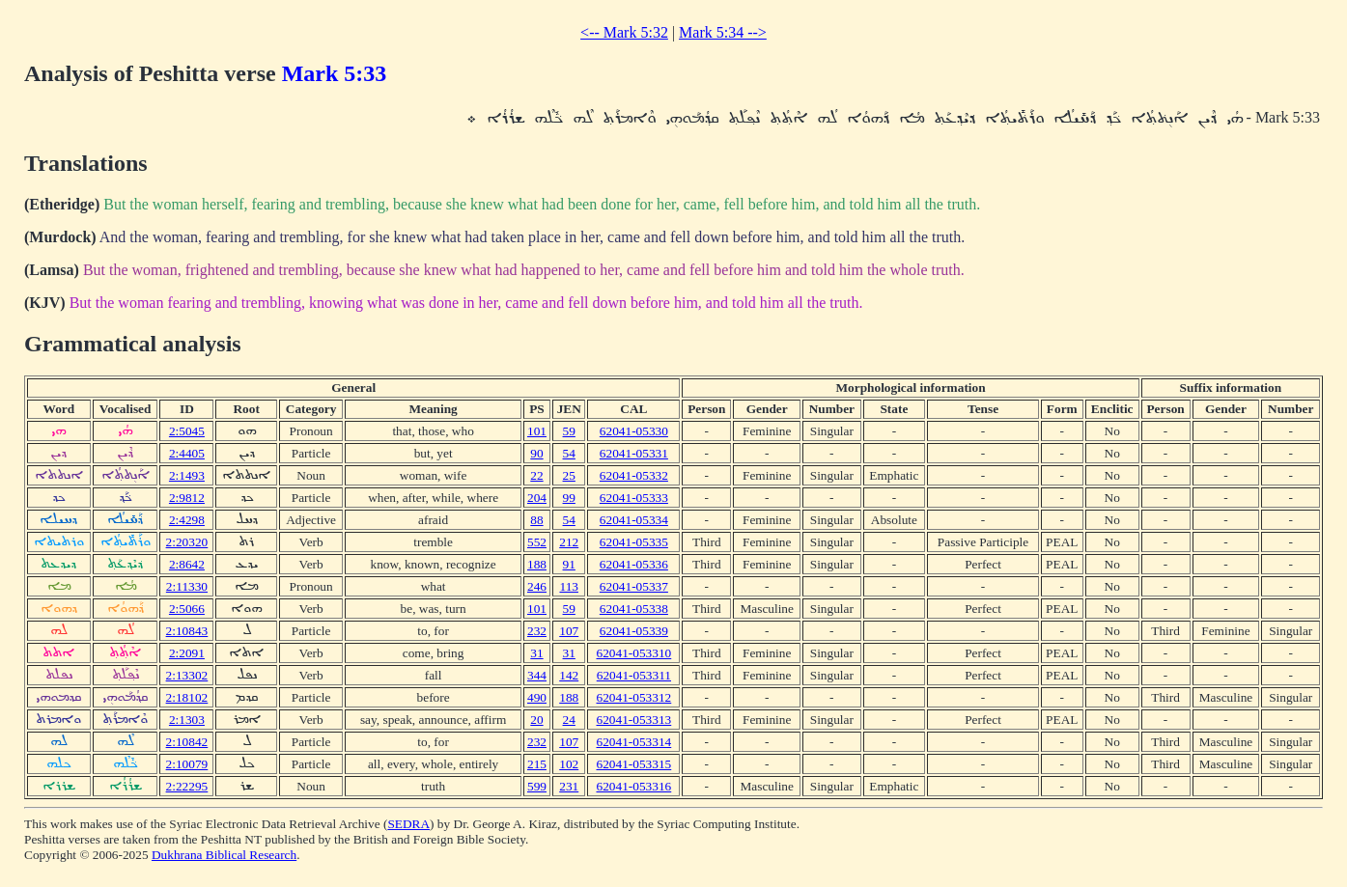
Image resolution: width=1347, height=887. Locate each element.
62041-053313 (634, 719)
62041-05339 (634, 631)
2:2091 (187, 653)
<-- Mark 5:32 (624, 32)
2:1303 (187, 719)
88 (536, 520)
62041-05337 (634, 586)
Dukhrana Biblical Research (224, 854)
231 (568, 786)
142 (568, 675)
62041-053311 (634, 675)
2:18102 (187, 697)
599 (537, 786)
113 (568, 586)
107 (568, 631)
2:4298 (187, 520)
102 (568, 764)
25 (569, 475)
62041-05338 (634, 608)
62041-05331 (634, 453)
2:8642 (187, 564)
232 (537, 631)
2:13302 (187, 675)
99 (569, 497)
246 (537, 586)
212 (568, 542)
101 (537, 431)
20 (536, 719)
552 (537, 542)
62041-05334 (634, 520)
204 (537, 497)
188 (537, 564)
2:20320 (187, 542)
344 (537, 675)
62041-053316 (634, 786)
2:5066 (187, 608)
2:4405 (187, 453)
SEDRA (408, 824)
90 (536, 453)
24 (569, 719)
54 (569, 453)
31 (536, 653)
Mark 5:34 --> (723, 32)
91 (569, 564)
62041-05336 (634, 564)
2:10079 (187, 764)
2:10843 (187, 631)
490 (537, 697)
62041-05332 (634, 475)
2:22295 (187, 786)
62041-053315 (634, 764)
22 (536, 475)
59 (569, 431)
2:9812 (187, 497)
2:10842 (187, 742)
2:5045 (187, 431)
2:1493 (187, 475)
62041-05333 (634, 497)
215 (537, 764)
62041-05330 (634, 431)
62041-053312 (634, 697)
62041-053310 (634, 653)
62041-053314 (634, 742)
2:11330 (187, 586)
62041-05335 (634, 542)
